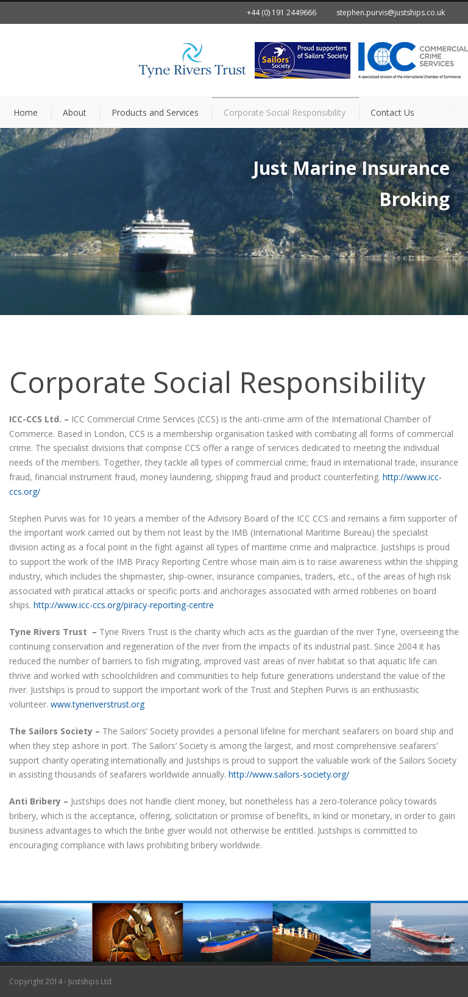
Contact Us (392, 112)
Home (25, 112)
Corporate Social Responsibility (285, 112)
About (75, 112)
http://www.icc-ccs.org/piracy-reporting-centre (124, 605)
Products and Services (155, 112)
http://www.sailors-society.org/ (289, 774)
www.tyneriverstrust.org (97, 704)
